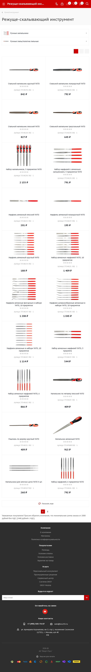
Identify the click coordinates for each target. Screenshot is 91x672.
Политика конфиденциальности (45, 539)
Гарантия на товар (45, 560)
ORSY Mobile (45, 585)
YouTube (44, 611)
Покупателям (45, 545)
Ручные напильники (19, 33)
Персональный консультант (45, 571)
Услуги (45, 566)
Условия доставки (46, 557)
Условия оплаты (45, 553)
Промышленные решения (45, 575)
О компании (45, 532)
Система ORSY (45, 582)
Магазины (45, 536)
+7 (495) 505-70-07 (36, 624)
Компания (45, 528)
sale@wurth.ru (61, 624)
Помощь (45, 550)
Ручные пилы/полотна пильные (24, 41)
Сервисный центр (46, 578)
